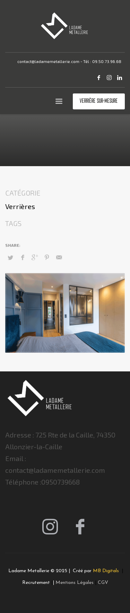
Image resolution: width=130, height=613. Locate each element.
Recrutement (36, 582)
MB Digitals (106, 571)
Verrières (20, 206)
